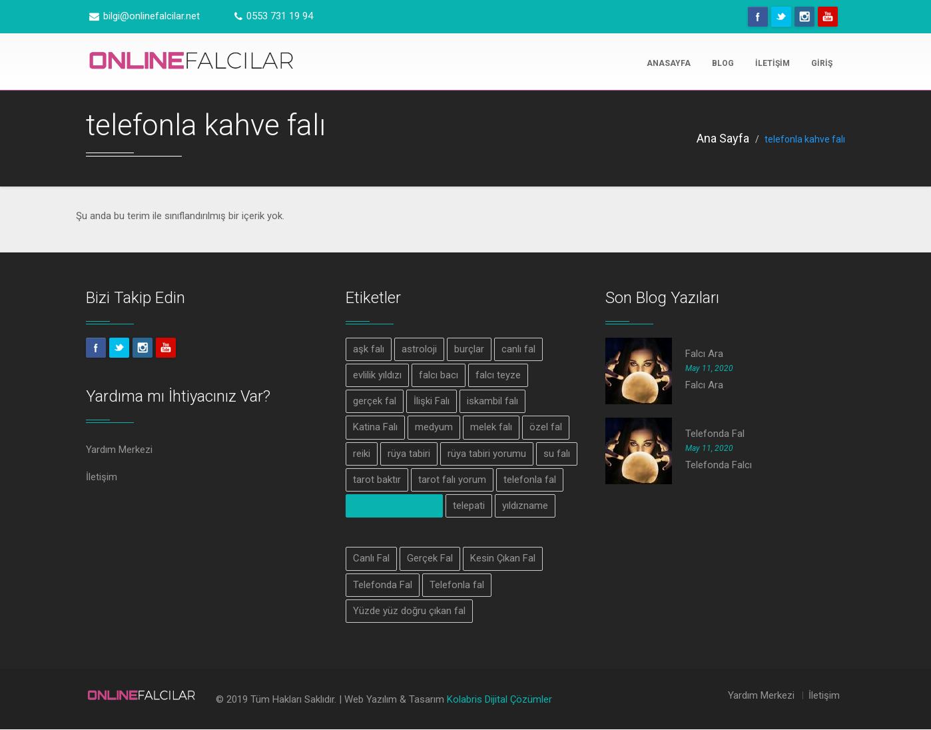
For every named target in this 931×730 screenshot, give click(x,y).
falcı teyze (498, 375)
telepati (469, 506)
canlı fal (518, 349)
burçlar (469, 349)
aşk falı (368, 349)
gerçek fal (374, 401)
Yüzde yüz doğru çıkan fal (409, 611)
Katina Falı (375, 428)
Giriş (821, 63)
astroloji (419, 349)
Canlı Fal (371, 559)
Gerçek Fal (430, 559)
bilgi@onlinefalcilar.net (144, 16)
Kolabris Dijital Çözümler (499, 701)
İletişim (772, 63)
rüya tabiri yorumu (487, 454)
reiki (361, 454)
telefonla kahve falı (394, 506)
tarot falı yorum (452, 480)
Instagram (804, 17)
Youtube (828, 17)
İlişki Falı (432, 401)
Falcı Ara (704, 354)
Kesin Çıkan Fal (502, 559)
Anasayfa (669, 63)
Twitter (781, 17)
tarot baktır (377, 480)
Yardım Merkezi (119, 450)
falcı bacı (438, 375)
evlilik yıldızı (377, 375)
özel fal (545, 428)
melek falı (491, 428)
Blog (723, 63)
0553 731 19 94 (273, 16)
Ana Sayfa (723, 138)
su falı (556, 454)
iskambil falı (492, 401)
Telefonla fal (457, 585)
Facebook (758, 17)
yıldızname (525, 506)
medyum (434, 428)
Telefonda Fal (382, 585)
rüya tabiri (409, 454)
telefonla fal (529, 480)
